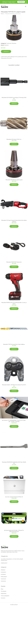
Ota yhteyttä (3, 591)
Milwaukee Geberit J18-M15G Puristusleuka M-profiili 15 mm (14, 385)
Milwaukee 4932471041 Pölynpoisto (14, 262)
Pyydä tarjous (21, 1)
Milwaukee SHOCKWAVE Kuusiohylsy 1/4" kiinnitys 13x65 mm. (14, 98)
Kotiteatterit (3, 572)
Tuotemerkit (8, 43)
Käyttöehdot (3, 593)
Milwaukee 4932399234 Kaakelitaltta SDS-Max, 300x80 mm (14, 462)
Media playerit (4, 576)
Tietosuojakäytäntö (5, 595)
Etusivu (2, 13)
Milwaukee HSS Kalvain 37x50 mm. (14, 139)
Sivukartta (3, 598)
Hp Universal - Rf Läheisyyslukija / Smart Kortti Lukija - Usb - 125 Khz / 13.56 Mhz (14, 421)
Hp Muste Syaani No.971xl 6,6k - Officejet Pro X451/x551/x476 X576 (14, 531)
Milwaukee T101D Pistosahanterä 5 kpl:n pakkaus (14, 344)
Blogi (2, 589)
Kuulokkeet (3, 574)
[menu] (25, 6)
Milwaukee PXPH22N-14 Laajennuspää (14, 179)
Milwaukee (14, 43)
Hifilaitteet (3, 569)
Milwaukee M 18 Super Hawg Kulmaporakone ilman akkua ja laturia (14, 221)
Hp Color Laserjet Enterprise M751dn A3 (14, 496)
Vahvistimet (3, 581)
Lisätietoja (6, 51)
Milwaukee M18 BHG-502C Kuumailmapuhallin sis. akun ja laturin (14, 303)
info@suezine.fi (4, 563)
